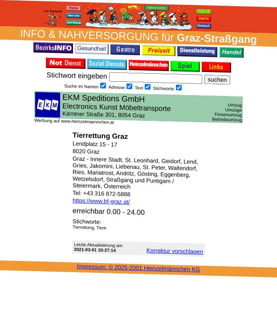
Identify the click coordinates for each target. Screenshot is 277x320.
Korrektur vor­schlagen (175, 251)
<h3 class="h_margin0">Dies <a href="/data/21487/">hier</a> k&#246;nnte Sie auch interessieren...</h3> (138, 107)
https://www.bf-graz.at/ (101, 201)
